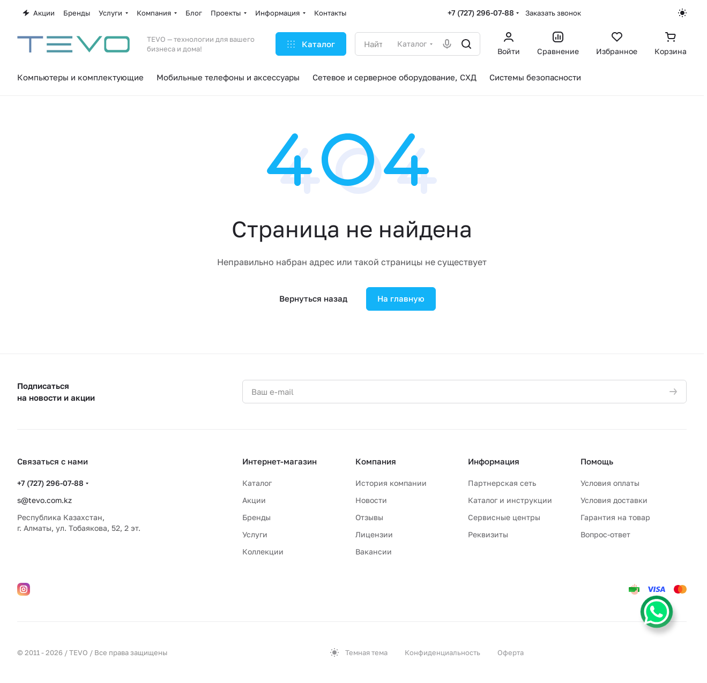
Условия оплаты (610, 482)
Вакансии (373, 551)
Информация (493, 461)
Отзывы (369, 517)
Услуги (254, 534)
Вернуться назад (313, 298)
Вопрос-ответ (605, 534)
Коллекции (263, 551)
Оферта (510, 652)
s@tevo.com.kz (44, 500)
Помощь (597, 461)
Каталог (257, 482)
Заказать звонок (553, 13)
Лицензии (374, 534)
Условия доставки (614, 500)
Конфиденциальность (442, 652)
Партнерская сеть (502, 482)
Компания (375, 461)
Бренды (256, 517)
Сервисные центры (504, 517)
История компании (391, 482)
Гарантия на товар (615, 517)
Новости (371, 500)
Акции (254, 500)
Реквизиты (488, 534)
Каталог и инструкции (510, 500)
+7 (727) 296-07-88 (481, 12)
